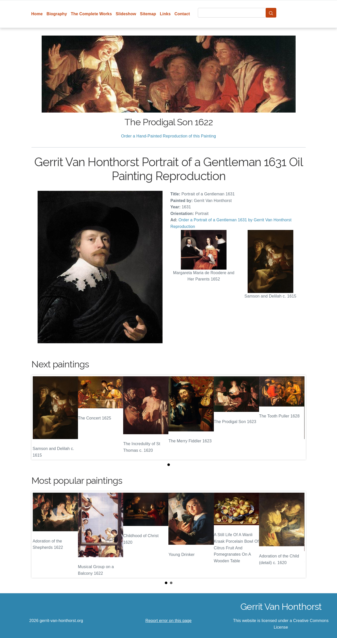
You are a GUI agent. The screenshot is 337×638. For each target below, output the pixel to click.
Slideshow (126, 14)
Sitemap (148, 14)
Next (298, 535)
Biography (56, 14)
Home (37, 14)
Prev (39, 535)
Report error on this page (169, 620)
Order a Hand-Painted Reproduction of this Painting (168, 136)
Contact (182, 14)
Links (165, 14)
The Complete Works (91, 14)
